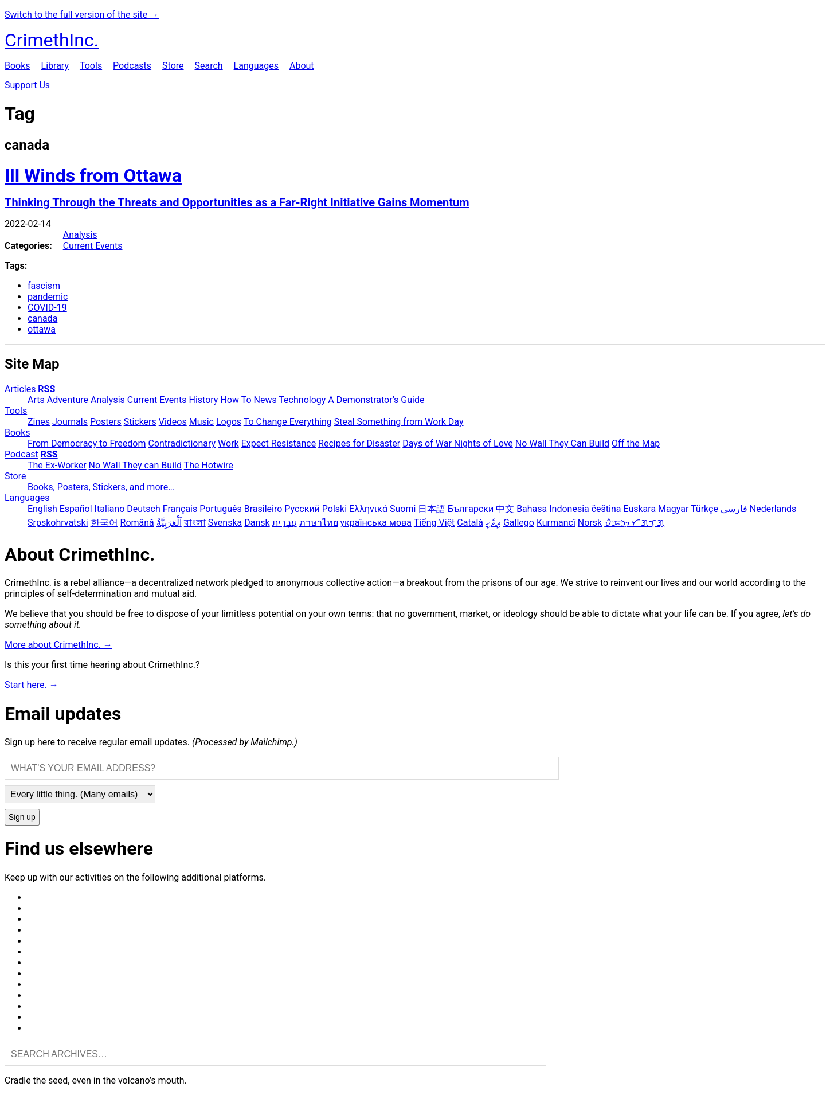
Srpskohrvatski (58, 522)
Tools (91, 65)
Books (17, 65)
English (42, 508)
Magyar (673, 508)
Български (471, 508)
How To (235, 399)
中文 (505, 508)
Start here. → (31, 684)
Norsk (590, 522)
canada (42, 318)
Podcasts (132, 65)
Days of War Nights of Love (457, 443)
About (301, 65)
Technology (302, 399)
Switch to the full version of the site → (82, 14)
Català (470, 522)
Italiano (110, 508)
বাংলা (195, 522)
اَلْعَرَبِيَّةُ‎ (169, 522)
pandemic (48, 296)
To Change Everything (288, 421)
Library (55, 65)
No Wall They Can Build (562, 443)
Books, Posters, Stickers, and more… (101, 487)
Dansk (256, 522)
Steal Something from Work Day (399, 421)
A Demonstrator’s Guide (376, 399)
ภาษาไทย (318, 522)
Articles (20, 389)
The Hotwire (208, 465)
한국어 (104, 522)
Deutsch (143, 508)
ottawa (42, 329)
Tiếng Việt (434, 522)
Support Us (27, 85)
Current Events (93, 245)
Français (180, 508)
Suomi (403, 508)
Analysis (80, 234)
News (265, 399)
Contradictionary (182, 443)
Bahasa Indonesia (552, 508)
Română (137, 522)
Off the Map (636, 443)
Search (208, 65)
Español (76, 508)
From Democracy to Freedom (87, 443)
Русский (302, 508)
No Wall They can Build (135, 465)
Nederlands (773, 508)
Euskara (639, 508)
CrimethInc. (52, 40)
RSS (46, 389)
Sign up (22, 817)
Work (228, 443)
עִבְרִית (284, 522)
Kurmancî (556, 522)
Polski (334, 508)
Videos (173, 421)
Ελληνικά (368, 508)
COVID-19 (47, 307)
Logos (228, 421)
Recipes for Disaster (359, 443)
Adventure (67, 399)
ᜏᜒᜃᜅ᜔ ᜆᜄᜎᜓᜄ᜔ (634, 522)
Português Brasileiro (240, 508)
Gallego (518, 522)
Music (201, 421)
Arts (36, 399)
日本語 (431, 508)
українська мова (376, 522)
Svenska (225, 522)
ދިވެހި (493, 522)
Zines (39, 421)
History (203, 399)
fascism (44, 285)
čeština (606, 508)
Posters (106, 421)
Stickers (140, 421)
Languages (256, 65)
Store (172, 65)
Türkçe (704, 508)
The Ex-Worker (57, 465)
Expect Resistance (278, 443)
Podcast (21, 454)
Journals (70, 421)
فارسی (734, 508)
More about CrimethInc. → (58, 644)
